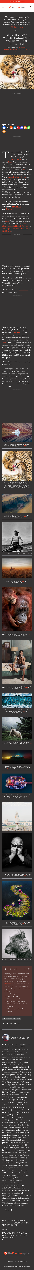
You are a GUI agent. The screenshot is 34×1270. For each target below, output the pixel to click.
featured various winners (17, 177)
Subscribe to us (8, 984)
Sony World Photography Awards (11, 1018)
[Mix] (25, 127)
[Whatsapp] (28, 127)
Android (9, 209)
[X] (7, 127)
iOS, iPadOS (16, 206)
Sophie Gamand (22, 228)
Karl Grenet (6, 231)
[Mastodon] (21, 127)
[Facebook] (4, 127)
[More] (4, 131)
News (17, 31)
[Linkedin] (14, 127)
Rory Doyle (26, 226)
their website (23, 290)
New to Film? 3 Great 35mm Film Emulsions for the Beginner (16, 1223)
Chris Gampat (11, 47)
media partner (16, 159)
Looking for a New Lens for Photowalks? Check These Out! (16, 1235)
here (14, 1)
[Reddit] (11, 127)
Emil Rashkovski (14, 226)
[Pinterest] (18, 127)
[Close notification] (31, 1)
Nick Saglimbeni (8, 228)
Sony (10, 162)
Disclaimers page (17, 27)
